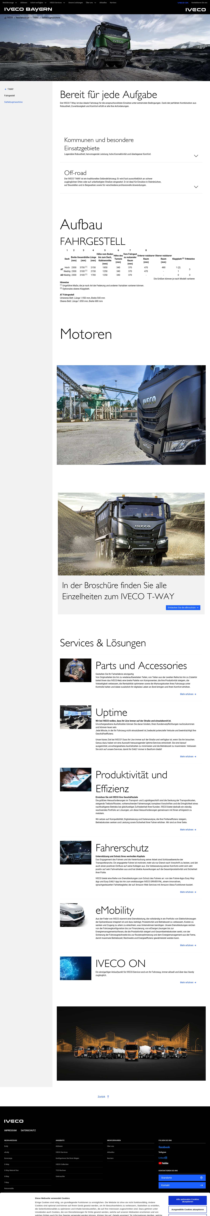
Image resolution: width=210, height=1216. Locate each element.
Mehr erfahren (186, 694)
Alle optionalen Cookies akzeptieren (187, 1178)
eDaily (6, 1152)
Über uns (110, 1146)
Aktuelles (110, 1152)
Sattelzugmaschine (51, 17)
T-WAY (36, 17)
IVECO (10, 17)
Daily (6, 1146)
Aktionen (59, 1146)
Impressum (10, 1130)
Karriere (110, 1158)
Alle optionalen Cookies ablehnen (188, 1195)
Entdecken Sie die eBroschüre (182, 607)
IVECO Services (62, 1152)
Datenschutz (28, 1130)
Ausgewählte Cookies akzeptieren (187, 1187)
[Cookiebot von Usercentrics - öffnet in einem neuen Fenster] (17, 1211)
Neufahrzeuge (22, 17)
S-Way (6, 1164)
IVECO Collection (62, 1164)
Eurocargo (8, 1158)
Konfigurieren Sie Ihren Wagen (67, 1158)
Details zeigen (142, 1211)
